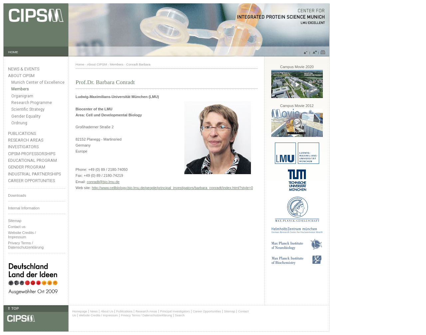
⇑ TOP (13, 308)
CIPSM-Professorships (31, 153)
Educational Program (32, 160)
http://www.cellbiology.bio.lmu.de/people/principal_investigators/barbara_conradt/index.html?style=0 (172, 188)
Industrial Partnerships (34, 173)
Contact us (17, 227)
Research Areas (25, 140)
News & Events (23, 68)
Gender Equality (26, 116)
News (94, 311)
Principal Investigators (175, 311)
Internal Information (24, 208)
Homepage (79, 311)
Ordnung (19, 123)
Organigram (22, 96)
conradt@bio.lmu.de (103, 182)
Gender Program (26, 167)
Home (80, 64)
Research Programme (31, 102)
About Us (107, 311)
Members (20, 89)
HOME (13, 52)
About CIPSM (21, 75)
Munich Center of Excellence (38, 82)
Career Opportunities (31, 180)
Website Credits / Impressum (98, 315)
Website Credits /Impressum (22, 235)
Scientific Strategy (28, 109)
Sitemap (14, 221)
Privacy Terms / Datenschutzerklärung (26, 245)
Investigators (23, 146)
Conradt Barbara (138, 64)
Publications (22, 133)
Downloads (17, 195)
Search (180, 315)
